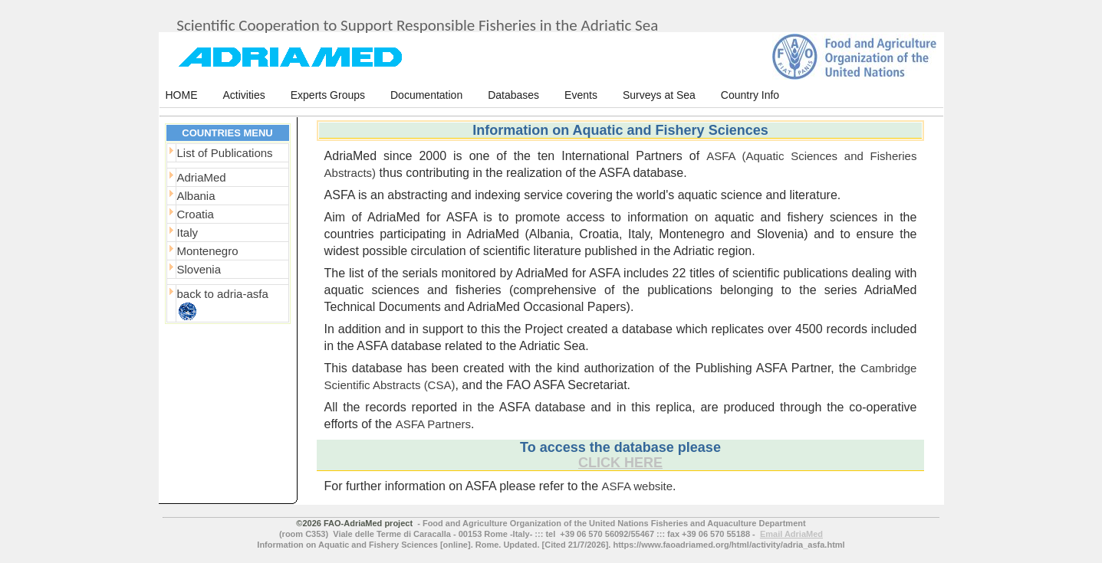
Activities (244, 95)
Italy (188, 232)
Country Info (750, 95)
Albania (196, 195)
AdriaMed (201, 177)
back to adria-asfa (222, 293)
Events (580, 95)
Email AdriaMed (791, 533)
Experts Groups (328, 95)
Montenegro (207, 250)
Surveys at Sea (659, 95)
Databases (513, 95)
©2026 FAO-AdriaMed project (354, 523)
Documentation (426, 95)
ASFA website (637, 486)
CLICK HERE (620, 462)
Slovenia (199, 269)
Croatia (195, 214)
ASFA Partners (433, 423)
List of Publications (225, 152)
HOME (182, 95)
